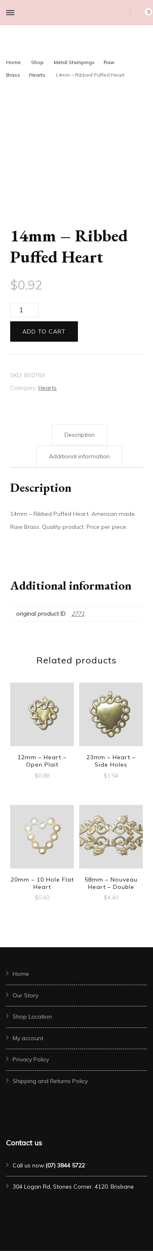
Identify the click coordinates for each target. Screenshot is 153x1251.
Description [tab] (79, 434)
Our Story (25, 995)
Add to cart (44, 331)
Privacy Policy (31, 1059)
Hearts (47, 387)
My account (28, 1038)
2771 (77, 613)
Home (21, 973)
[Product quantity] (24, 310)
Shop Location (32, 1016)
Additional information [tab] (79, 456)
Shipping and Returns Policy (50, 1081)
